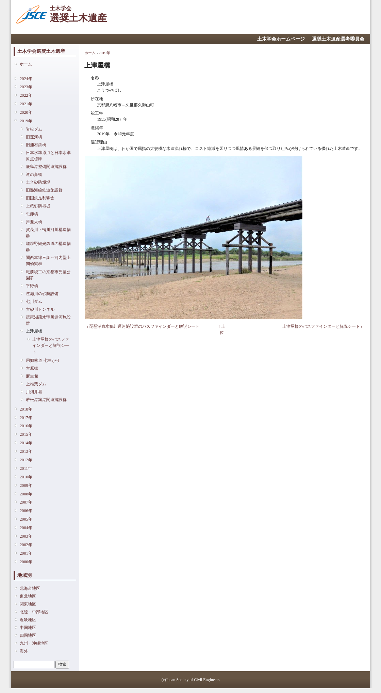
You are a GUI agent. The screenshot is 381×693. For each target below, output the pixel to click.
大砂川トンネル (40, 309)
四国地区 (28, 635)
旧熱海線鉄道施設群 (44, 190)
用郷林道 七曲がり (43, 360)
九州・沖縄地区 (34, 643)
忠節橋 (32, 214)
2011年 (26, 468)
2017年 (26, 417)
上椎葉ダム (36, 384)
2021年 (26, 104)
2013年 (26, 451)
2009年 (26, 485)
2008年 (26, 494)
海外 (24, 651)
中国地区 (28, 627)
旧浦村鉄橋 (36, 144)
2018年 (26, 409)
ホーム (26, 64)
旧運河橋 (34, 137)
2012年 (26, 460)
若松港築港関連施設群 (46, 399)
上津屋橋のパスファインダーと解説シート (50, 345)
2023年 (26, 86)
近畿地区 (28, 619)
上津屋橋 (34, 331)
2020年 (26, 112)
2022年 (26, 95)
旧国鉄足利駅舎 (40, 198)
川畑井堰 (34, 391)
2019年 (26, 121)
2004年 (26, 527)
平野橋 (32, 285)
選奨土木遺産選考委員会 (338, 39)
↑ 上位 (221, 329)
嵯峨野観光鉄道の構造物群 (48, 246)
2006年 (26, 510)
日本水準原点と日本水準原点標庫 (48, 155)
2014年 (26, 443)
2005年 (26, 519)
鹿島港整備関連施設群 (46, 166)
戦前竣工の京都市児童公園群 (48, 275)
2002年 (26, 544)
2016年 (26, 425)
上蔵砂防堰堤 (38, 205)
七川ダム (34, 301)
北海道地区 (30, 588)
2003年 (26, 536)
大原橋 (32, 368)
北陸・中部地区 (34, 612)
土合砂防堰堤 (38, 182)
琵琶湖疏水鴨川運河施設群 (48, 320)
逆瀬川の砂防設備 (42, 293)
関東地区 (28, 604)
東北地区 (28, 596)
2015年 (26, 434)
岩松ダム (34, 129)
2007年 (26, 502)
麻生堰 (32, 376)
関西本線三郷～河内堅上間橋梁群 (48, 260)
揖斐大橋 (34, 221)
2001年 (26, 553)
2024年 (26, 78)
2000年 (26, 561)
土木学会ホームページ (281, 39)
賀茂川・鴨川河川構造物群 (48, 232)
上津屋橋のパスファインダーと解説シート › (322, 326)
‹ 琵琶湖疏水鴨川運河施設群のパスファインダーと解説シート (143, 326)
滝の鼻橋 (34, 174)
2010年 (26, 477)
